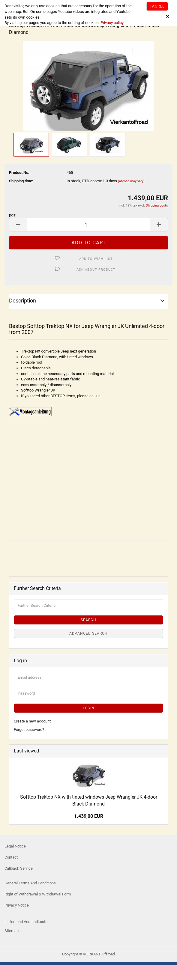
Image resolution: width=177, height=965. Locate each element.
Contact (11, 857)
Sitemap (11, 930)
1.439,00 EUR (88, 816)
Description (22, 300)
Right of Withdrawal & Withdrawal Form (37, 894)
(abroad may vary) (131, 181)
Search (88, 620)
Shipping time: (21, 181)
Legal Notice (15, 846)
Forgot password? (29, 729)
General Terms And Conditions (30, 883)
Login (88, 708)
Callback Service (18, 868)
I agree (157, 6)
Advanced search (88, 633)
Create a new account (32, 721)
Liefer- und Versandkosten (27, 921)
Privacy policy (112, 22)
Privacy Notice (16, 905)
